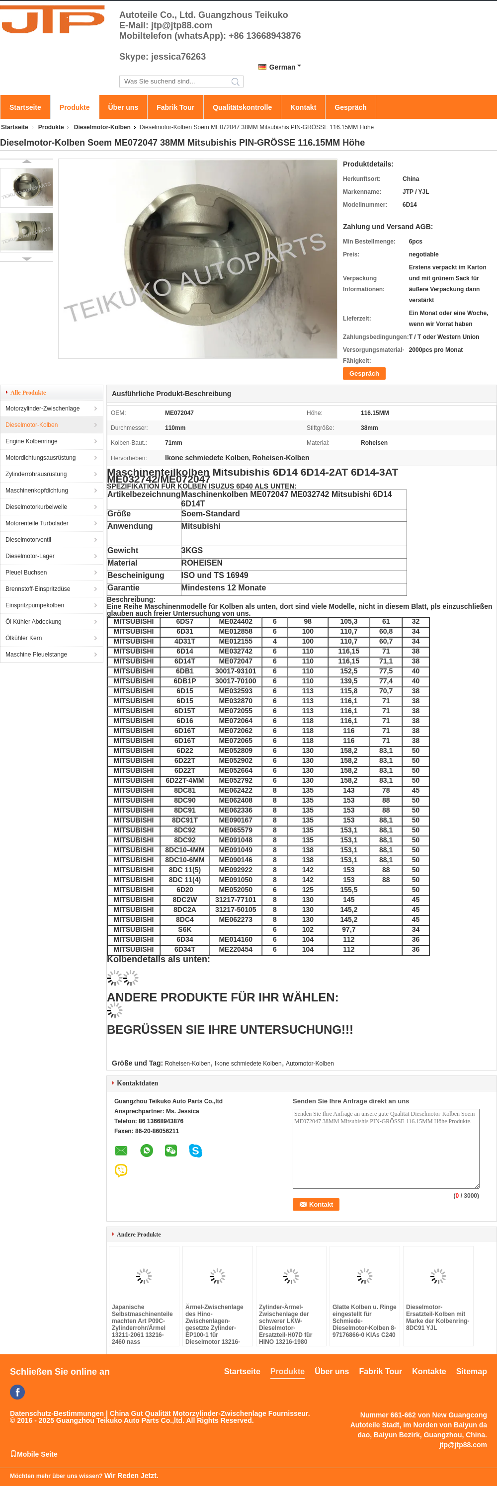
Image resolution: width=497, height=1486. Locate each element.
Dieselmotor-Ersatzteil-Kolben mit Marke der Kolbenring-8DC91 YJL (437, 1317)
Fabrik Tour (175, 107)
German (282, 67)
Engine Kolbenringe (31, 441)
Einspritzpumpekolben (34, 605)
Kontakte (429, 1371)
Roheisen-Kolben (188, 1063)
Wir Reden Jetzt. (131, 1476)
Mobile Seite (34, 1454)
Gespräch (350, 107)
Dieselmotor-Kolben (102, 127)
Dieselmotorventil (28, 539)
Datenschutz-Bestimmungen (57, 1413)
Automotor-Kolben (310, 1063)
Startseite (25, 107)
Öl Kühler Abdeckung (33, 621)
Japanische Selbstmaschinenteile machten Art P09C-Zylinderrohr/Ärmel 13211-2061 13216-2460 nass (142, 1324)
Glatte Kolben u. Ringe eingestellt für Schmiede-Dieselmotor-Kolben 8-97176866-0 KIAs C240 (364, 1321)
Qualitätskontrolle (242, 107)
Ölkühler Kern (23, 638)
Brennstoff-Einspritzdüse (38, 588)
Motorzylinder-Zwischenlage (42, 408)
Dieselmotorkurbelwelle (36, 506)
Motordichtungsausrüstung (40, 457)
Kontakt (303, 107)
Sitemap (471, 1371)
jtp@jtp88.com (463, 1445)
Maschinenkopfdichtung (36, 490)
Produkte (75, 107)
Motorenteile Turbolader (37, 523)
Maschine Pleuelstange (36, 654)
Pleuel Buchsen (26, 572)
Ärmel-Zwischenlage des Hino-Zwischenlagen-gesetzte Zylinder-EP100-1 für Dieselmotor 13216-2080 (214, 1328)
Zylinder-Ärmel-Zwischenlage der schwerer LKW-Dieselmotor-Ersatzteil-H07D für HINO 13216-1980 (285, 1324)
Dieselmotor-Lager (30, 556)
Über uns (123, 107)
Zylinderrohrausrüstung (36, 474)
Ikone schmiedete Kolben (248, 1063)
